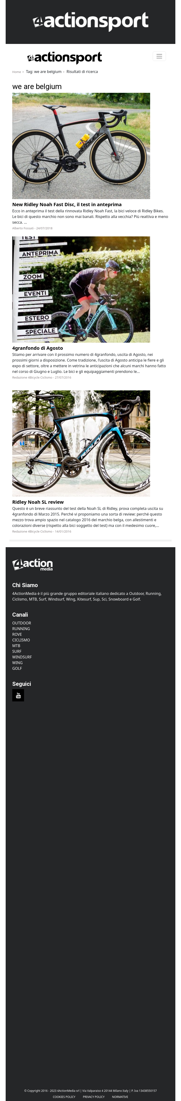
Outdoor (21, 623)
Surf (16, 651)
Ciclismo (21, 640)
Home (16, 72)
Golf (17, 668)
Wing (17, 662)
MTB (16, 645)
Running (21, 628)
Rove (17, 634)
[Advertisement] (90, 751)
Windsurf (22, 657)
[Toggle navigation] (159, 56)
